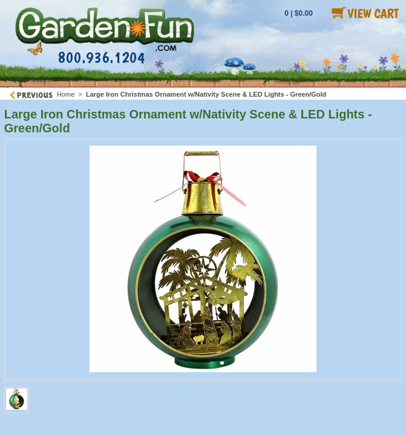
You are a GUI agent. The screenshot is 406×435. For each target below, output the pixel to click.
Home (65, 94)
